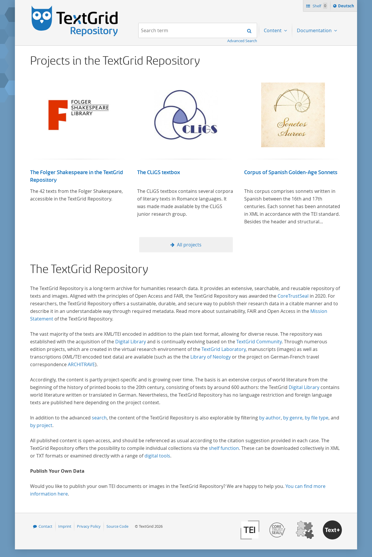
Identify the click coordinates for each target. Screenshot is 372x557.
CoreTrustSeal (293, 296)
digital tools (157, 456)
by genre (292, 417)
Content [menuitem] (273, 30)
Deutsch (347, 7)
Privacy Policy (89, 526)
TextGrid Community (259, 341)
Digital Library (130, 341)
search (99, 417)
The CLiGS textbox (158, 172)
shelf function (224, 448)
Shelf (319, 6)
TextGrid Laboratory (224, 349)
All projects (189, 244)
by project (41, 425)
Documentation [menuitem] (315, 30)
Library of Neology (210, 357)
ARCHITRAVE (81, 364)
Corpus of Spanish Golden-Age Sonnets (290, 172)
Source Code (117, 526)
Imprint (64, 526)
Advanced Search (242, 40)
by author (270, 417)
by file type (316, 417)
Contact (45, 526)
